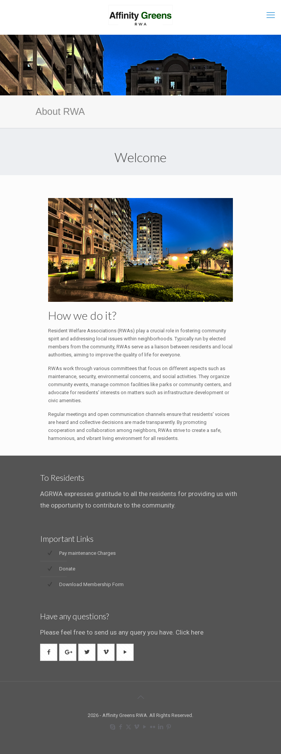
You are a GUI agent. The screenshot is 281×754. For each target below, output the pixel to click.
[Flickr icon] (152, 726)
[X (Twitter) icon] (128, 726)
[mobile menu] (270, 15)
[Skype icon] (112, 726)
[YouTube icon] (144, 726)
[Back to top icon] (140, 697)
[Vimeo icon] (136, 726)
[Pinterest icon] (168, 726)
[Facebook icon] (120, 726)
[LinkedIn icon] (160, 726)
